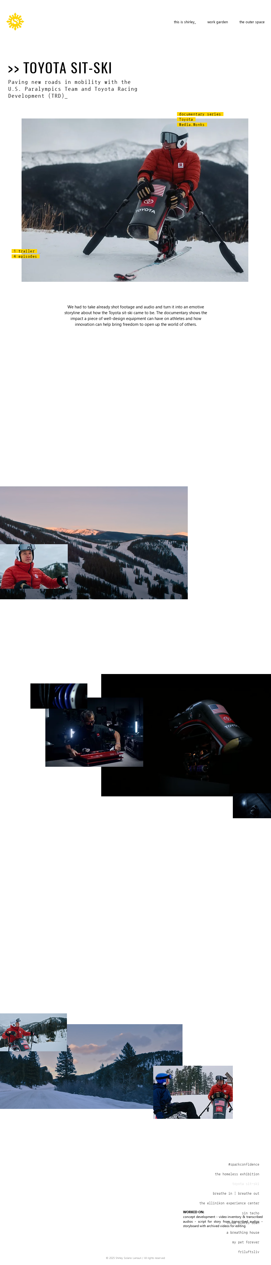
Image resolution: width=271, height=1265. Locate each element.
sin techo (250, 1213)
